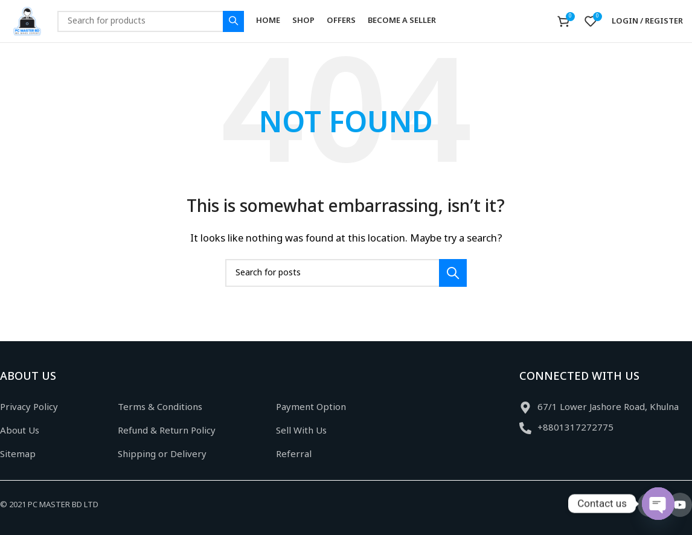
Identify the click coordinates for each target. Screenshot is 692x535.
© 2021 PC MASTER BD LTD (49, 505)
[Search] (150, 21)
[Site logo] (27, 21)
